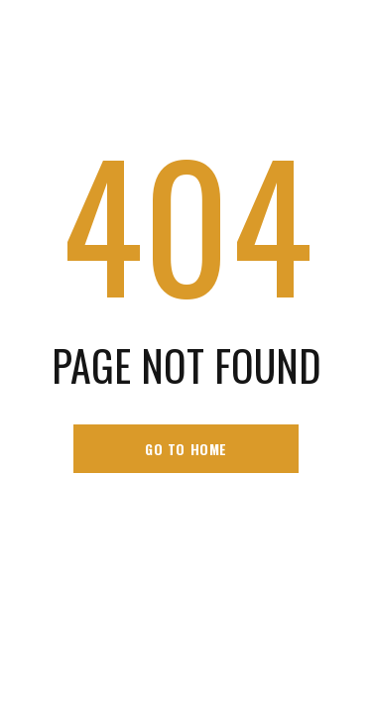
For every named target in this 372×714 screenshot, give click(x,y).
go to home (186, 448)
